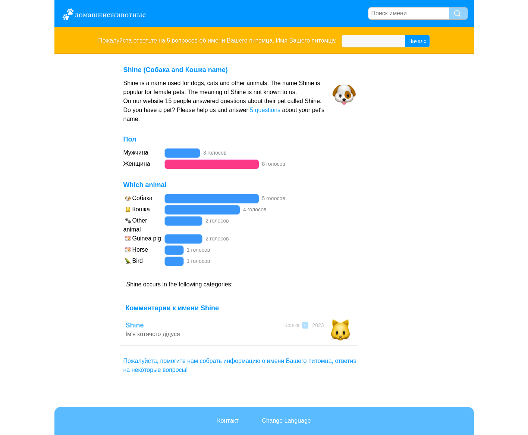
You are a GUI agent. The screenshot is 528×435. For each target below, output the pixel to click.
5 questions (265, 110)
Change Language (286, 420)
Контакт (228, 420)
